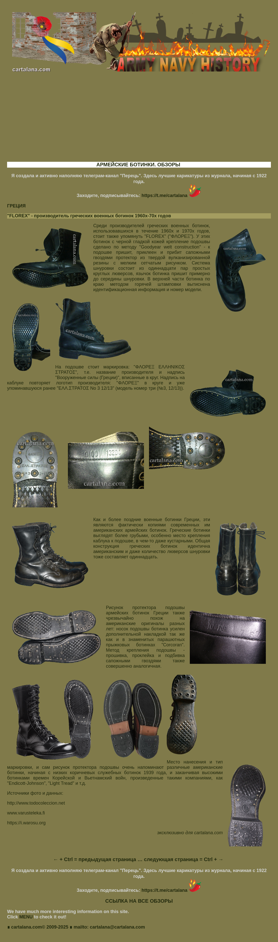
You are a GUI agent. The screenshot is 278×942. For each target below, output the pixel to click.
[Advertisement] (139, 121)
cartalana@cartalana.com (117, 927)
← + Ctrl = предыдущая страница (94, 859)
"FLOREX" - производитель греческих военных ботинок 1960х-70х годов (89, 215)
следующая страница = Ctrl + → (184, 859)
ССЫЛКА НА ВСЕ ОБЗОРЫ (139, 901)
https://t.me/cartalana (171, 195)
